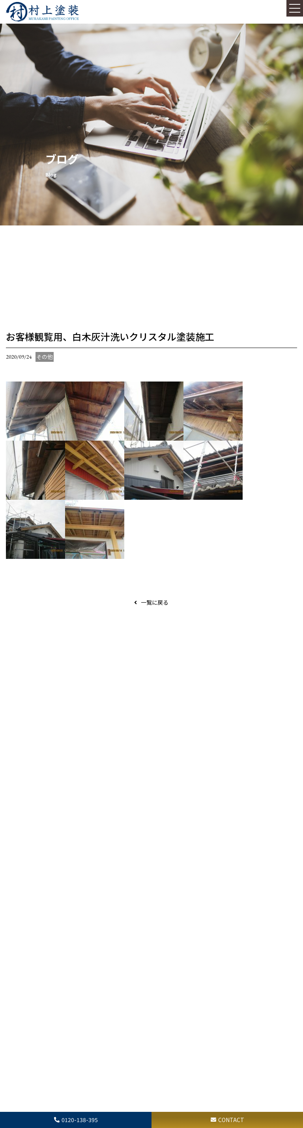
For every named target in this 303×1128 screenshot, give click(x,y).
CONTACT (231, 1120)
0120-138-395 (80, 1120)
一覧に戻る (154, 602)
